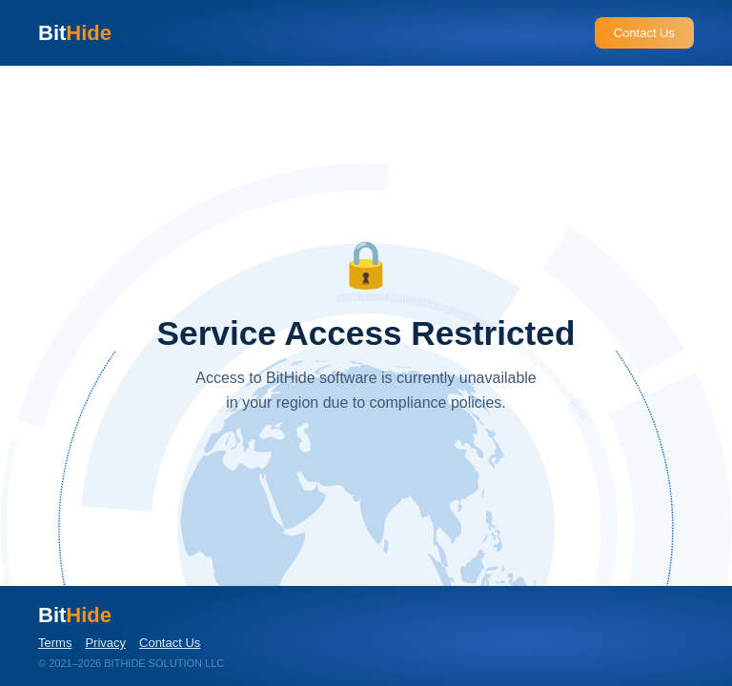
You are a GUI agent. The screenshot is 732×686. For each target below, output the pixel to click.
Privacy (105, 643)
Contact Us (644, 33)
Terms (54, 643)
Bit (75, 33)
